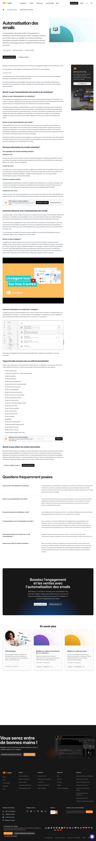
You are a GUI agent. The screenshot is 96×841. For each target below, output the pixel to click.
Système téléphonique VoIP (83, 782)
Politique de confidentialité (73, 837)
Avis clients (40, 782)
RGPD (84, 837)
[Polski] (75, 828)
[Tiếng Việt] (58, 830)
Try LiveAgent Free (82, 83)
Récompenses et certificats (44, 779)
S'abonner (59, 438)
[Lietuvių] (65, 828)
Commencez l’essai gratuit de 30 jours (11, 754)
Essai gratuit (74, 3)
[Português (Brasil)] (78, 828)
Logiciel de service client (82, 779)
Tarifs (4, 780)
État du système (23, 782)
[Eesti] (46, 828)
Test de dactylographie (62, 788)
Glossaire (59, 779)
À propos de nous (42, 776)
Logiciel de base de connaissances (84, 776)
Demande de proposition (25, 788)
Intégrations (5, 786)
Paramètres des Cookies (10, 836)
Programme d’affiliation (43, 785)
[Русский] (83, 828)
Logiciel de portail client (82, 798)
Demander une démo (42, 202)
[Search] (67, 3)
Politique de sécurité (60, 837)
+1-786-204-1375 (9, 817)
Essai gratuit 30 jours (55, 202)
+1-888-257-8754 (10, 814)
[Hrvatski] (54, 828)
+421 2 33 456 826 (10, 811)
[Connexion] (87, 3)
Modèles (59, 785)
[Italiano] (59, 828)
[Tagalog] (55, 830)
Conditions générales (47, 837)
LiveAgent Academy (12, 9)
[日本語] (62, 828)
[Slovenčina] (86, 828)
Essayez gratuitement (9, 57)
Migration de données (24, 779)
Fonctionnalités (6, 783)
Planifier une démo (24, 57)
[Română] (81, 828)
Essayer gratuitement (28, 465)
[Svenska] (92, 828)
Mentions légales (42, 788)
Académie (59, 782)
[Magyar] (57, 828)
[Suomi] (49, 828)
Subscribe (89, 811)
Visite (4, 789)
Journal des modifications (25, 785)
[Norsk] (73, 828)
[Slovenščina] (89, 828)
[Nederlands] (70, 828)
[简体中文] (61, 830)
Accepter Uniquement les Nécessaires (24, 833)
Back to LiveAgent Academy (12, 465)
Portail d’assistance (23, 776)
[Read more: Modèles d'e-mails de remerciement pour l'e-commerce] (48, 650)
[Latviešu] (67, 828)
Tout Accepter (8, 833)
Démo (81, 3)
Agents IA (23, 3)
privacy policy (21, 829)
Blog (58, 776)
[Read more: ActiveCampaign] (17, 650)
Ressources (40, 3)
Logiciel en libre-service (82, 785)
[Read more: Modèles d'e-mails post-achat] (79, 650)
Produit (32, 3)
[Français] (51, 828)
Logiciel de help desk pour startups (84, 801)
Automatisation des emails (26, 9)
